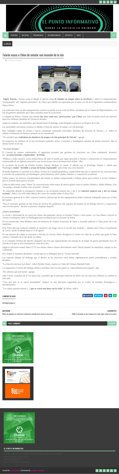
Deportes (69, 35)
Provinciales (38, 35)
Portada (14, 35)
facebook (112, 323)
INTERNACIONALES (15, 60)
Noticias (25, 35)
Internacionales (54, 35)
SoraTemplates (15, 470)
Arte (79, 35)
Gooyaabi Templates (37, 470)
